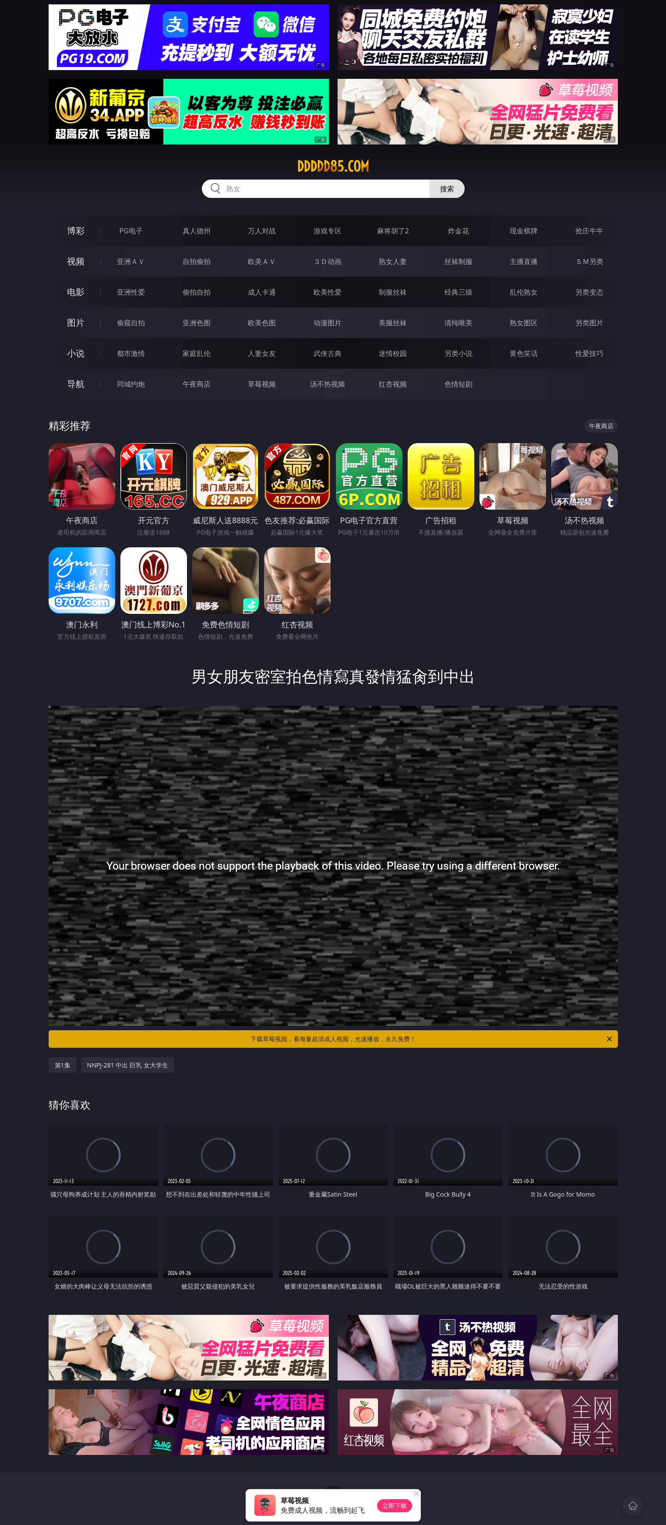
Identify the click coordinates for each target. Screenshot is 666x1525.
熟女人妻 (393, 261)
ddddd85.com (333, 166)
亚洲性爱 (131, 292)
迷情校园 (393, 353)
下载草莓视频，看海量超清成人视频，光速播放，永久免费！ (431, 1039)
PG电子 (131, 231)
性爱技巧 (589, 353)
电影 (76, 292)
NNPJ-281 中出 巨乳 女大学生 (127, 1065)
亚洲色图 (197, 323)
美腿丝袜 (393, 323)
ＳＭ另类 (589, 261)
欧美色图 (262, 323)
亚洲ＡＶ (131, 261)
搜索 (447, 189)
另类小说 (458, 353)
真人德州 (197, 231)
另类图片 (589, 323)
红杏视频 (393, 384)
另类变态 (589, 292)
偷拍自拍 (197, 292)
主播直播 (524, 261)
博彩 (76, 230)
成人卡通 (262, 292)
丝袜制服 (458, 261)
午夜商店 (197, 384)
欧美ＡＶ (262, 261)
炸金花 (458, 231)
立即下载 (394, 1505)
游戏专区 (328, 231)
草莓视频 (262, 384)
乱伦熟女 (524, 292)
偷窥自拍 (131, 323)
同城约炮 (131, 384)
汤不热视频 (327, 384)
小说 (76, 353)
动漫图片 (328, 323)
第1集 (62, 1065)
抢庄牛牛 (589, 231)
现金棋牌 (524, 231)
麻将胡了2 (393, 231)
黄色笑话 (524, 353)
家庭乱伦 (197, 353)
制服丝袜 (393, 292)
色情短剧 (458, 384)
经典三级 (458, 292)
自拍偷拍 (197, 261)
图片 (76, 322)
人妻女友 (262, 353)
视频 (76, 261)
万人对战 (262, 231)
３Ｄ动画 (328, 261)
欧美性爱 (328, 292)
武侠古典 (328, 353)
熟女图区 (524, 323)
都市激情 (131, 353)
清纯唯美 (458, 323)
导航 (76, 384)
